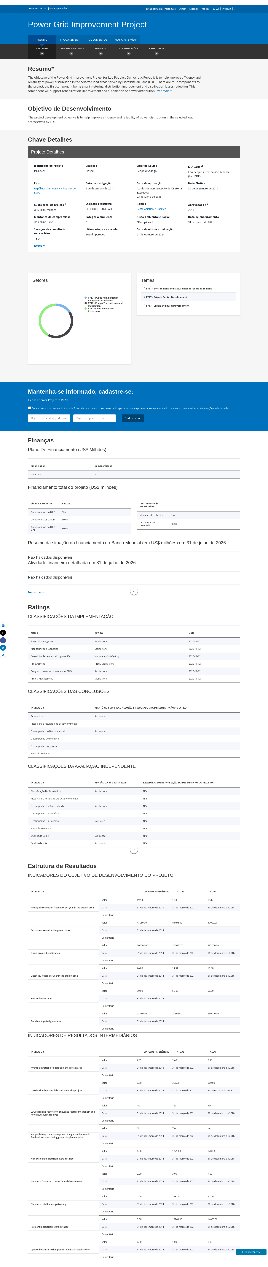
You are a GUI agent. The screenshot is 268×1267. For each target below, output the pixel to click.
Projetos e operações (55, 8)
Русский (226, 8)
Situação (91, 165)
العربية (216, 8)
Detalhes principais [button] (71, 52)
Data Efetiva (196, 183)
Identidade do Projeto (48, 165)
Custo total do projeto (50, 204)
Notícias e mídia (126, 39)
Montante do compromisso (52, 217)
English (182, 8)
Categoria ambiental (99, 217)
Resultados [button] (157, 52)
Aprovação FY (198, 204)
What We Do (35, 8)
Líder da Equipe (147, 165)
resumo (41, 39)
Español (193, 8)
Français (205, 8)
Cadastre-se (133, 418)
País (37, 183)
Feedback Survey (251, 1252)
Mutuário (195, 166)
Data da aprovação (149, 183)
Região (141, 203)
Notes (38, 245)
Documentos (97, 39)
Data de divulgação (98, 183)
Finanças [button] (101, 52)
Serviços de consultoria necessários (49, 231)
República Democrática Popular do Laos (55, 190)
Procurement (70, 39)
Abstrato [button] (42, 52)
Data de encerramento (203, 217)
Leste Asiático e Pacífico (151, 209)
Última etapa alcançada (101, 229)
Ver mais (164, 91)
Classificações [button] (129, 52)
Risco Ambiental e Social (153, 217)
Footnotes (35, 592)
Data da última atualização (155, 229)
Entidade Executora (98, 203)
